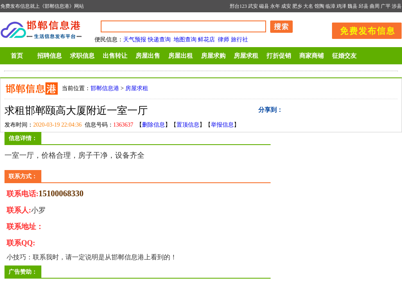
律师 (223, 39)
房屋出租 (180, 55)
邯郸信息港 (104, 88)
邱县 (363, 6)
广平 (386, 6)
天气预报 (134, 39)
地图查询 (185, 39)
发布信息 (362, 29)
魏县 (352, 6)
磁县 (264, 6)
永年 (275, 6)
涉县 (397, 6)
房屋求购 (213, 55)
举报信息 (222, 125)
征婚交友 (344, 55)
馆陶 (319, 6)
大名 (308, 6)
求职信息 (82, 55)
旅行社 (239, 39)
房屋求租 (246, 55)
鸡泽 (341, 6)
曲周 (374, 6)
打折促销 (278, 55)
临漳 (330, 6)
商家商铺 (311, 55)
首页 (17, 55)
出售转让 (115, 55)
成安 (286, 6)
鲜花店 (206, 39)
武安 (253, 6)
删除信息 (153, 125)
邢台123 (238, 6)
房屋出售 (148, 55)
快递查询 (159, 39)
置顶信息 (187, 125)
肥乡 (297, 6)
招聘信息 (49, 55)
